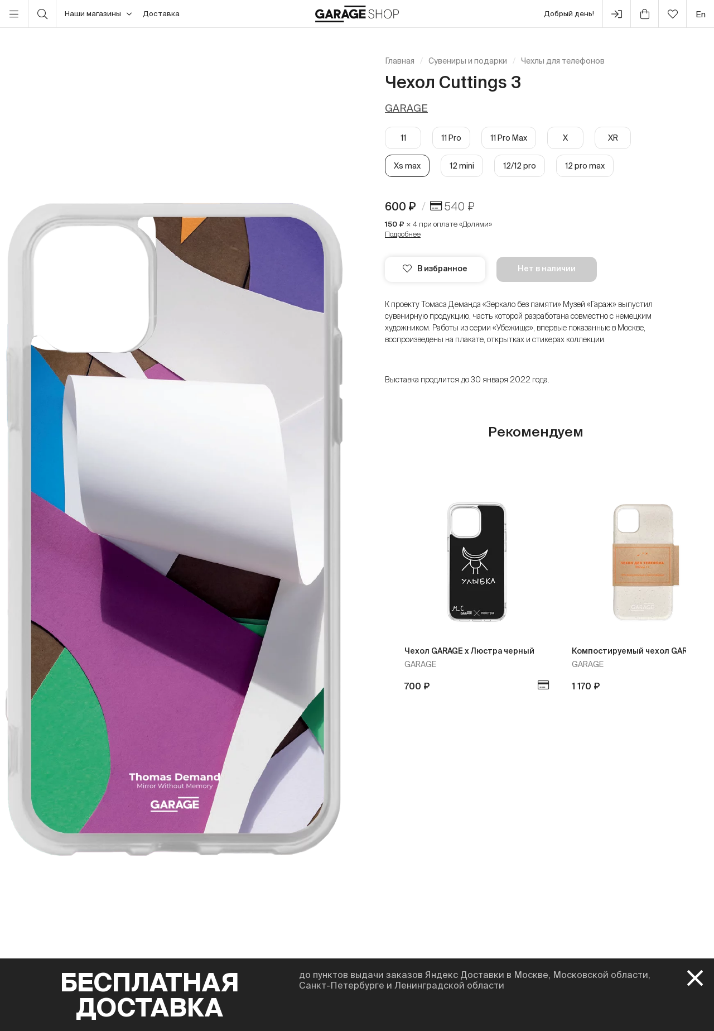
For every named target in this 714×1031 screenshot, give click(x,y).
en (701, 14)
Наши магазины (98, 14)
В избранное (435, 268)
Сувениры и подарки (467, 60)
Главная (399, 60)
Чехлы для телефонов (563, 60)
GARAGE (406, 108)
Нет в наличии (547, 268)
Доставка (161, 13)
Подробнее (403, 234)
